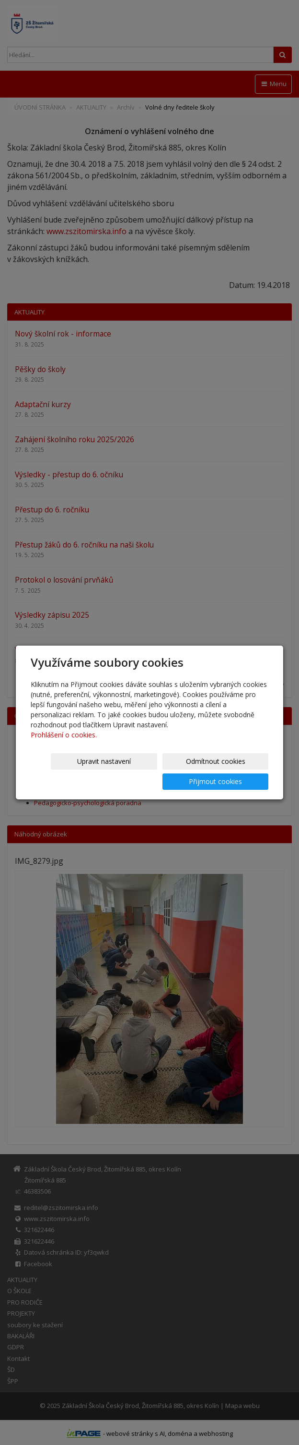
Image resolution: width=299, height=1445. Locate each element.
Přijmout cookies (231, 771)
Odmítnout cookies (153, 771)
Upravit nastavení (75, 771)
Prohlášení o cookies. (64, 744)
